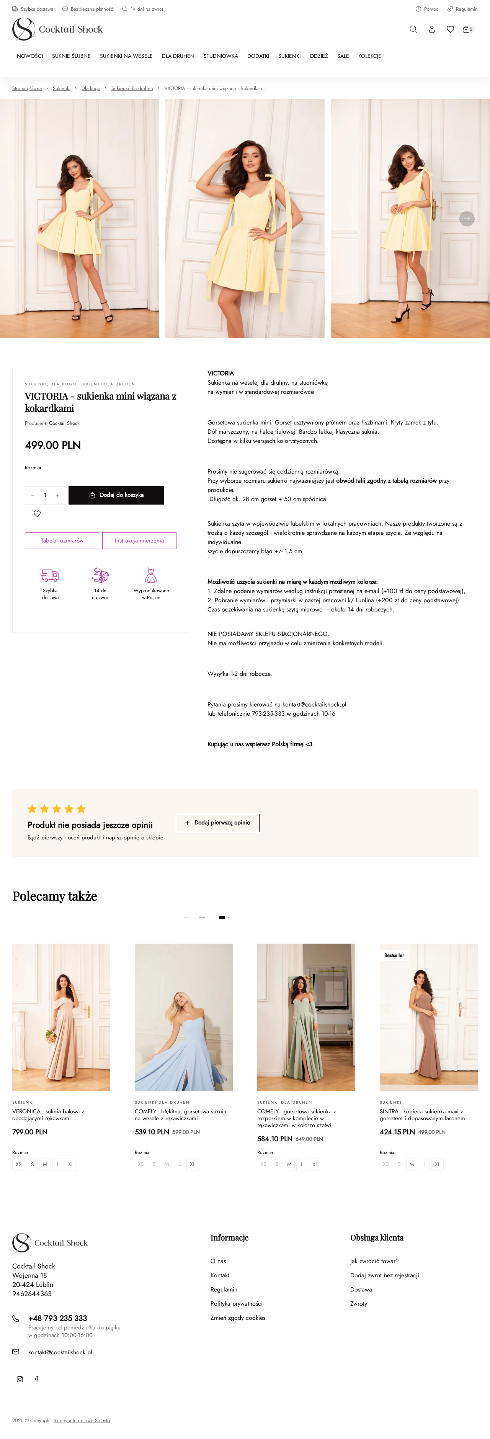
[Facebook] (36, 1379)
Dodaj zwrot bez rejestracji (384, 1275)
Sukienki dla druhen (132, 88)
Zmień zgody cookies (238, 1317)
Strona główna (27, 88)
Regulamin (463, 9)
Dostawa (361, 1289)
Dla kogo (91, 88)
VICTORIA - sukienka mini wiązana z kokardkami (214, 88)
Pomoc (427, 9)
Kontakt (220, 1275)
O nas (218, 1261)
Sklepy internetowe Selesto (82, 1421)
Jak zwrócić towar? (374, 1261)
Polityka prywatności (237, 1303)
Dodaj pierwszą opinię (217, 822)
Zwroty (358, 1303)
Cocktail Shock (64, 423)
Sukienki (61, 88)
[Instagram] (20, 1379)
